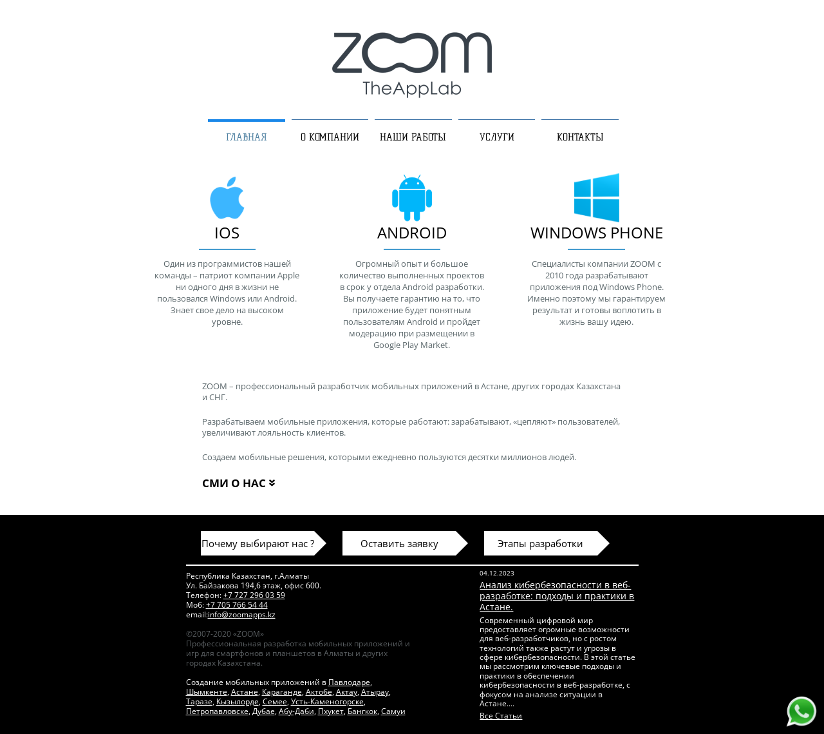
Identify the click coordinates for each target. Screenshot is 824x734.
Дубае (263, 711)
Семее (275, 701)
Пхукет (331, 711)
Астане (244, 691)
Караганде (282, 691)
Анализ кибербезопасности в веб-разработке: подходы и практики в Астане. (557, 596)
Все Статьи (501, 715)
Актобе (319, 691)
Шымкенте (206, 691)
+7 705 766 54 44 (237, 604)
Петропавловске (217, 711)
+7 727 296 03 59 (254, 595)
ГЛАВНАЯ (246, 137)
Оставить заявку (399, 543)
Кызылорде (237, 701)
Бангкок (362, 711)
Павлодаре (349, 682)
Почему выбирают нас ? (257, 543)
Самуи (393, 711)
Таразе (199, 701)
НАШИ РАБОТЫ (413, 137)
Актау (346, 691)
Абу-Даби (296, 711)
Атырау (375, 691)
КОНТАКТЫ (580, 137)
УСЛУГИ (497, 137)
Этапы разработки (540, 543)
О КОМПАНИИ (330, 137)
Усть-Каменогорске (327, 701)
